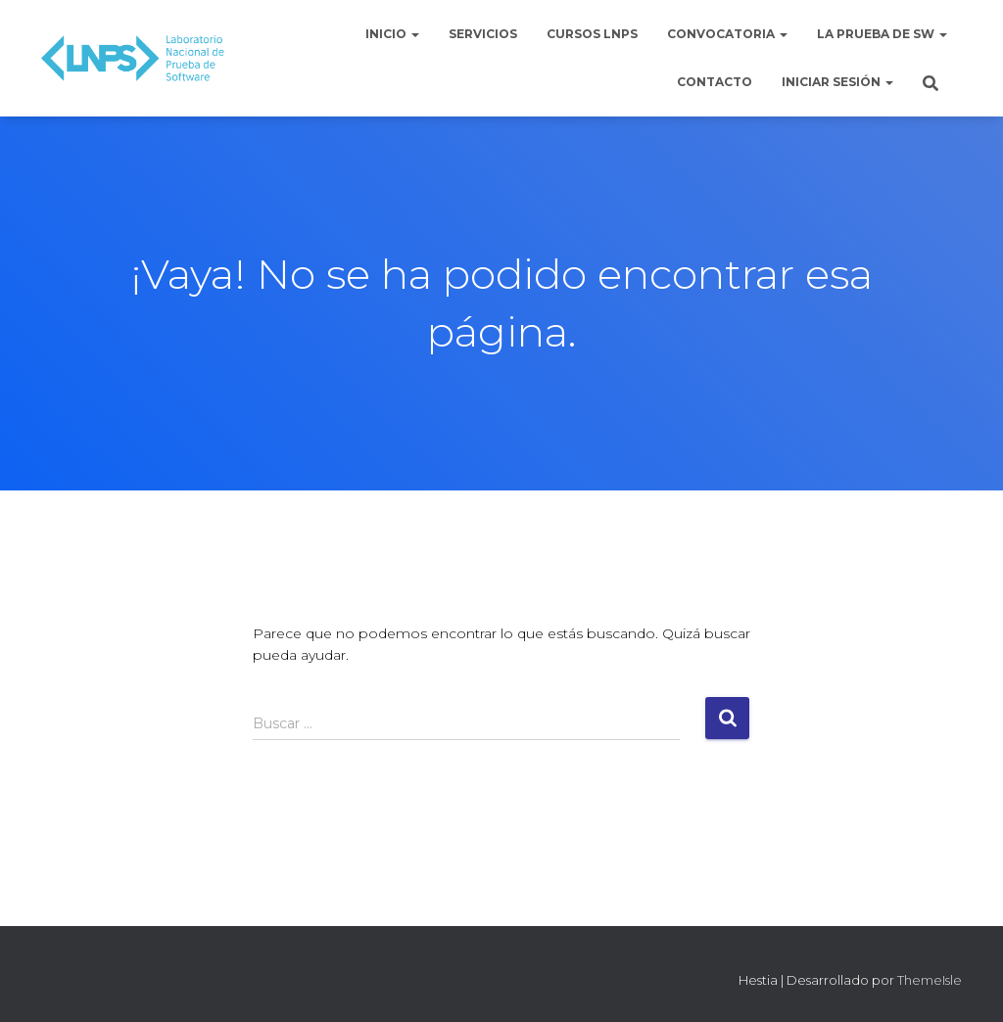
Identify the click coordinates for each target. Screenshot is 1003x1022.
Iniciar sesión (837, 81)
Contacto (714, 81)
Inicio (392, 33)
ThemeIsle (929, 980)
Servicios (483, 33)
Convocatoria (727, 33)
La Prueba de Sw (882, 33)
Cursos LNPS (592, 33)
